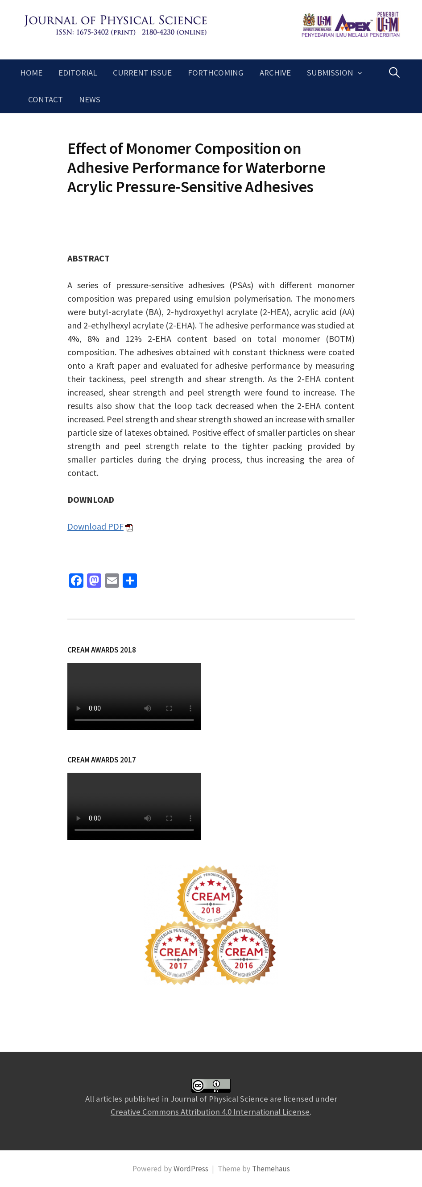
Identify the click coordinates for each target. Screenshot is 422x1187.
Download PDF (95, 526)
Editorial (77, 72)
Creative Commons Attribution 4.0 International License (210, 1112)
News (89, 99)
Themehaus (271, 1169)
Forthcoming (216, 72)
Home (31, 72)
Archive (275, 72)
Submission (330, 72)
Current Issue (142, 72)
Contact (45, 99)
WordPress (191, 1169)
